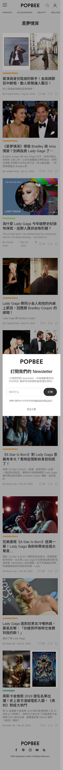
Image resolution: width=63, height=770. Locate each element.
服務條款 (38, 401)
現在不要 (31, 409)
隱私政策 (48, 401)
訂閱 (50, 392)
